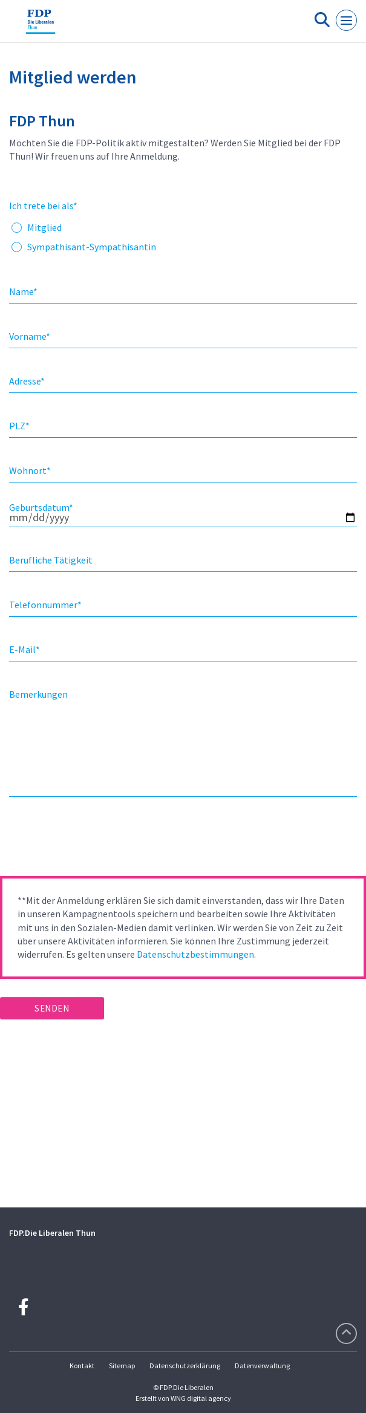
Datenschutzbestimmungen (195, 954)
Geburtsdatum (41, 507)
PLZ (19, 426)
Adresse (27, 381)
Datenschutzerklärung (184, 1365)
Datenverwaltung (262, 1365)
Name (23, 291)
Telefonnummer (45, 605)
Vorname (29, 336)
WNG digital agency (201, 1398)
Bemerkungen (38, 694)
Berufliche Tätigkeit (51, 560)
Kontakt (82, 1365)
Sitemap (122, 1365)
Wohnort (30, 470)
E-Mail (24, 649)
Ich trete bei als (43, 206)
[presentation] (92, 840)
